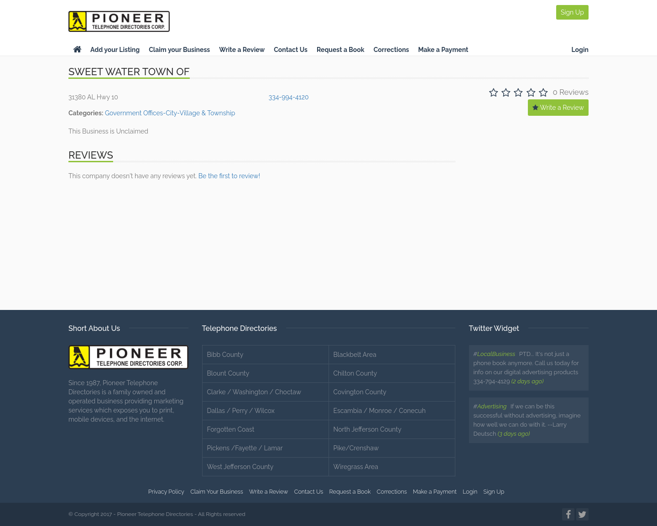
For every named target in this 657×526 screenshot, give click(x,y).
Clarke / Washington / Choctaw (254, 392)
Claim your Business (179, 49)
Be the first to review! (229, 176)
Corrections (391, 49)
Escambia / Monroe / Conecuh (380, 410)
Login (580, 49)
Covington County (360, 392)
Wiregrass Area (356, 466)
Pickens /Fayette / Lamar (245, 448)
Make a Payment (443, 49)
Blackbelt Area (355, 354)
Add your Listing (115, 49)
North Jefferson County (368, 429)
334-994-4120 (289, 97)
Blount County (228, 373)
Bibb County (225, 354)
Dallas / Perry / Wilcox (241, 410)
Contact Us (291, 49)
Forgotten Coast (231, 429)
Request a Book (341, 49)
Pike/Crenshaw (356, 448)
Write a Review (242, 49)
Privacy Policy (166, 491)
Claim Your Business (216, 491)
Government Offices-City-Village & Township (170, 113)
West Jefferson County (240, 466)
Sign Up (572, 12)
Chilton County (355, 373)
